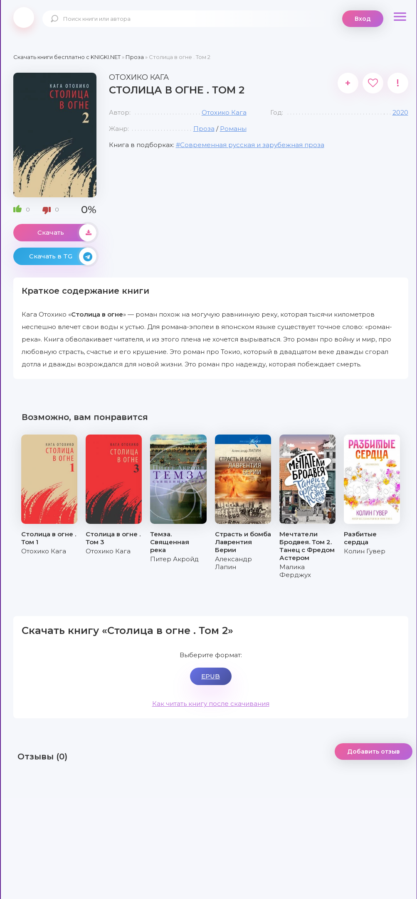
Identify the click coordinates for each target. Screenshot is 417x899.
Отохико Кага (224, 112)
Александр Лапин (233, 563)
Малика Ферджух (295, 571)
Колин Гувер (364, 551)
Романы (233, 129)
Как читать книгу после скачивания (210, 703)
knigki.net (23, 17)
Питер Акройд (174, 559)
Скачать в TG (62, 256)
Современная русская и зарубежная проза (252, 145)
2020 (400, 112)
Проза (204, 129)
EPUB (210, 676)
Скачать (66, 232)
